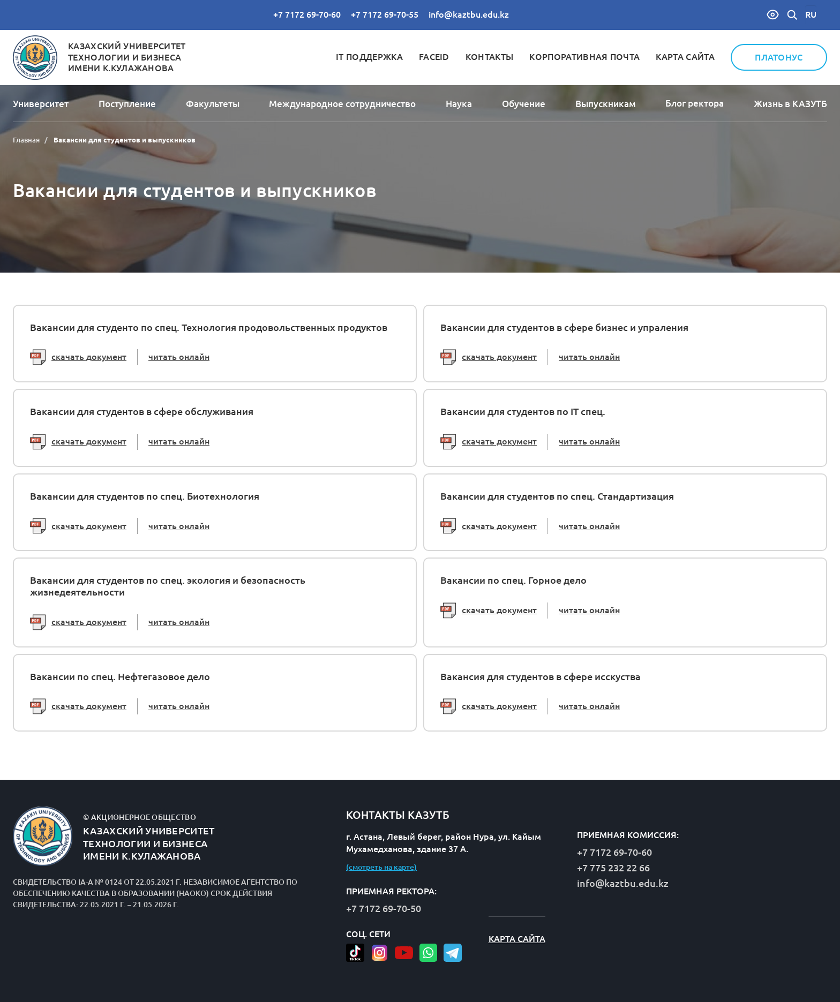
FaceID (434, 57)
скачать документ (78, 357)
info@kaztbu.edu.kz (469, 14)
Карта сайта (685, 57)
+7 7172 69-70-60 (307, 14)
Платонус (779, 57)
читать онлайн (178, 356)
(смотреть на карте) (381, 867)
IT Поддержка (369, 57)
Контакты (490, 57)
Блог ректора (694, 103)
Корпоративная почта (584, 57)
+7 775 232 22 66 (613, 867)
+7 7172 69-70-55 (384, 14)
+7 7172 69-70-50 (383, 908)
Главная (26, 140)
